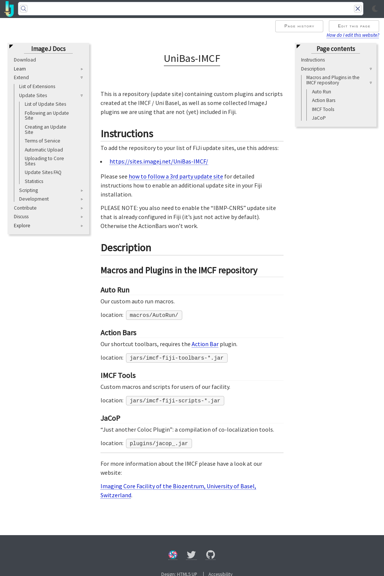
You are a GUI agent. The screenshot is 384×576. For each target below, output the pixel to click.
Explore (22, 225)
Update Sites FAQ (43, 172)
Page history (299, 26)
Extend (21, 77)
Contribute (25, 208)
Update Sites (33, 95)
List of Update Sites (45, 104)
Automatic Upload (44, 150)
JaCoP (319, 118)
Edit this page (354, 26)
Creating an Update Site (45, 129)
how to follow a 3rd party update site (176, 176)
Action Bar (205, 344)
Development (34, 199)
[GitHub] (211, 556)
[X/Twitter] (191, 556)
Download (25, 60)
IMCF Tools (323, 109)
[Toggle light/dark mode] (375, 9)
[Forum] (172, 556)
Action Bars (323, 100)
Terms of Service (42, 141)
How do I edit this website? (353, 35)
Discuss (21, 216)
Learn (20, 69)
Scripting (28, 190)
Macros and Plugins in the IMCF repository (333, 80)
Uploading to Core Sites (44, 161)
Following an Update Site (47, 116)
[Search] (190, 8)
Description (313, 69)
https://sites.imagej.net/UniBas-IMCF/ (159, 161)
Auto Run (321, 91)
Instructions (313, 60)
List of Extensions (37, 86)
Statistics (34, 181)
